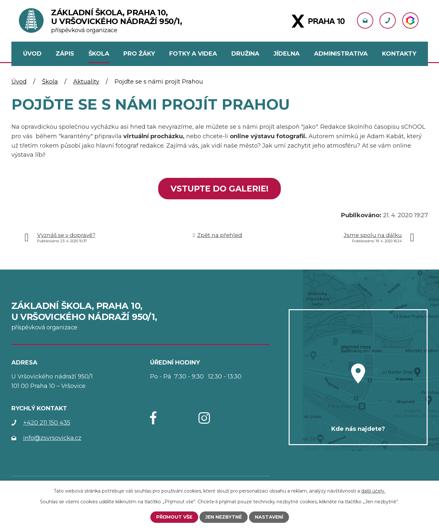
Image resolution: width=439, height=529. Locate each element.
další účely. (373, 491)
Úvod (19, 81)
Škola (50, 81)
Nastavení (269, 517)
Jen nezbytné (223, 517)
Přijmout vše (174, 517)
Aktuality (86, 81)
